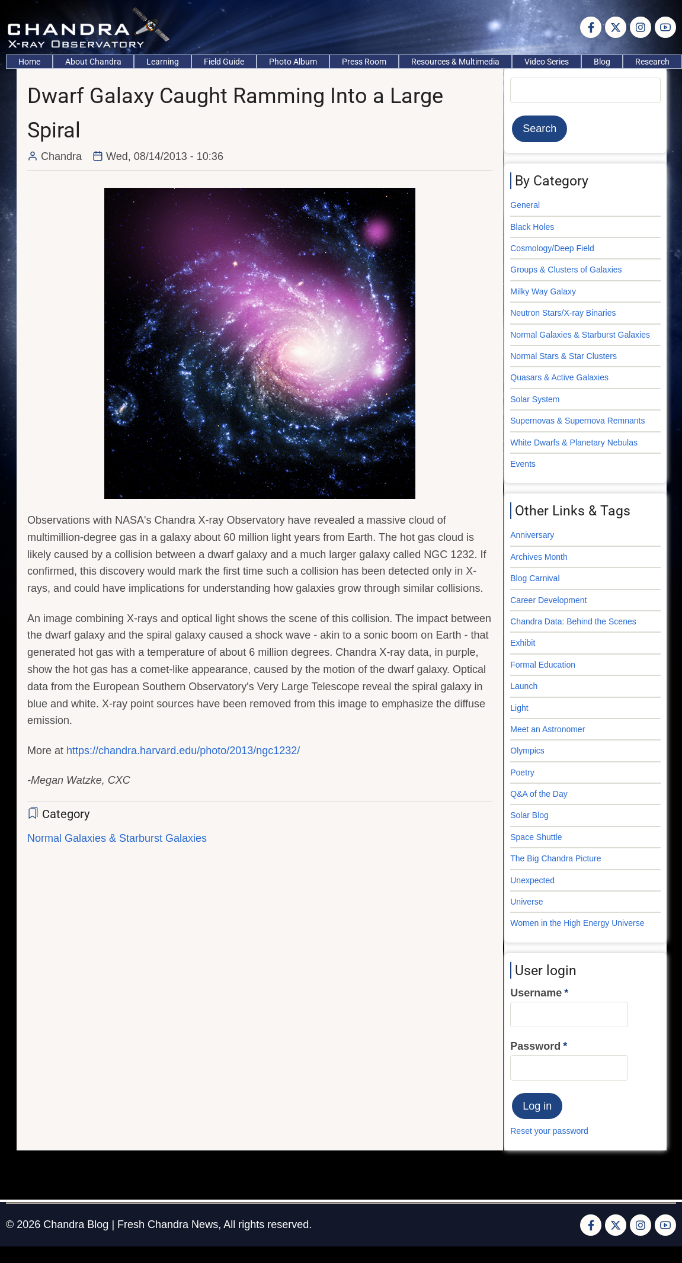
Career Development (548, 600)
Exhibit (522, 642)
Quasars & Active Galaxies (559, 377)
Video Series (546, 61)
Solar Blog (529, 815)
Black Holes (532, 227)
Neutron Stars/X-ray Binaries (563, 313)
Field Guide (224, 61)
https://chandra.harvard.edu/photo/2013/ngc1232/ (183, 750)
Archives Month (538, 557)
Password (535, 1046)
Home (29, 61)
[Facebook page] (590, 27)
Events (523, 464)
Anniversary (532, 535)
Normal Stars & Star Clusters (563, 356)
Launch (523, 686)
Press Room (364, 61)
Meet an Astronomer (547, 729)
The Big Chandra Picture (555, 858)
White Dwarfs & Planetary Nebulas (574, 442)
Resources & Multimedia (455, 61)
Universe (526, 901)
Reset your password (549, 1131)
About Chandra (93, 61)
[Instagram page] (640, 27)
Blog (602, 61)
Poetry (522, 772)
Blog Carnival (534, 578)
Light (519, 708)
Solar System (534, 399)
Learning (162, 61)
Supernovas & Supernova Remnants (577, 420)
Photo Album (293, 61)
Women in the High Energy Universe (577, 923)
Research (652, 61)
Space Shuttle (536, 837)
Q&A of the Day (539, 794)
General (525, 205)
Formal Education (542, 664)
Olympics (527, 750)
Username (536, 993)
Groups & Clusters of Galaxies (566, 269)
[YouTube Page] (665, 27)
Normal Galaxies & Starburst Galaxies (117, 838)
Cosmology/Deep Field (552, 248)
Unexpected (532, 880)
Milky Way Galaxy (543, 291)
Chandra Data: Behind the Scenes (573, 621)
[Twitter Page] (615, 27)
